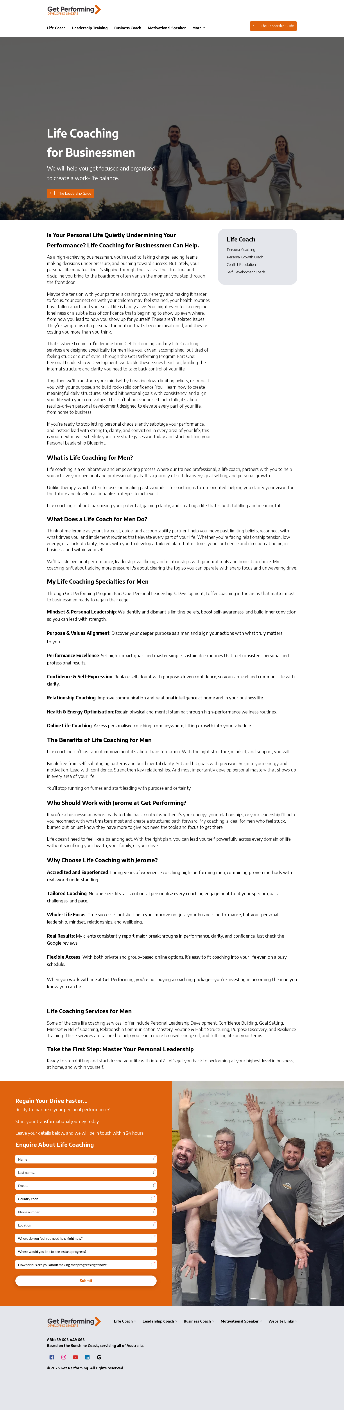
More (197, 28)
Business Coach (127, 28)
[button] (86, 1198)
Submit (86, 1280)
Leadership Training (90, 28)
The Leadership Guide (273, 26)
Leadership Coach (158, 1321)
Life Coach (56, 28)
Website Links (281, 1321)
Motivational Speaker (167, 28)
